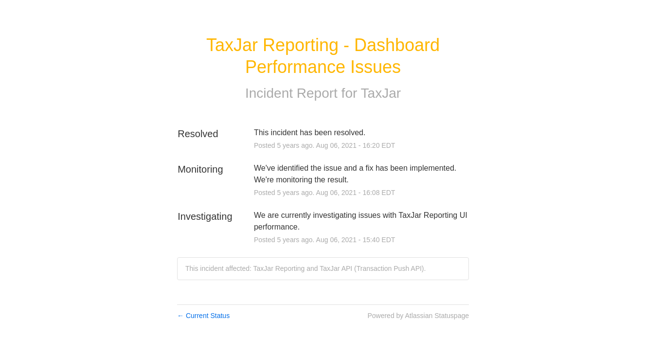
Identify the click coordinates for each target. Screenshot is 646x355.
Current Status (203, 316)
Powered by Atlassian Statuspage (418, 316)
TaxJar (381, 93)
